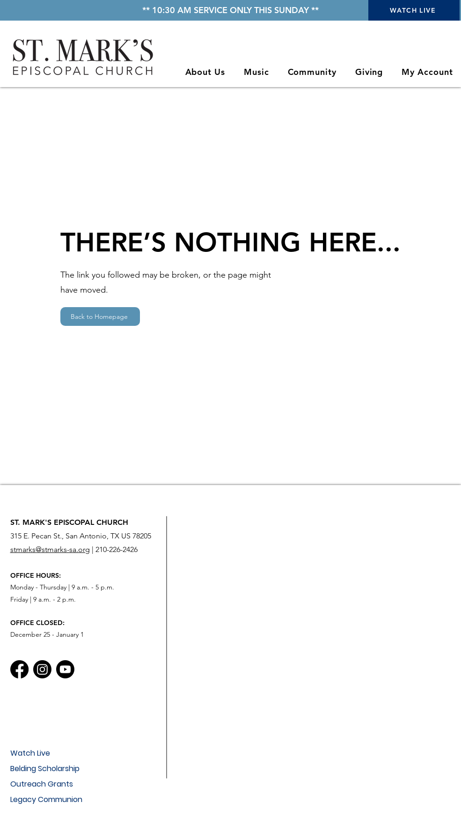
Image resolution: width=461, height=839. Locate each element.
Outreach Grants (41, 784)
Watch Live (30, 753)
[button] (205, 72)
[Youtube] (65, 669)
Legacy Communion (46, 799)
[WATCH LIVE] (414, 10)
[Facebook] (19, 669)
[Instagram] (42, 669)
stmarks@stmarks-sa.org (50, 549)
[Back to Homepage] (100, 316)
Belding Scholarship (45, 768)
